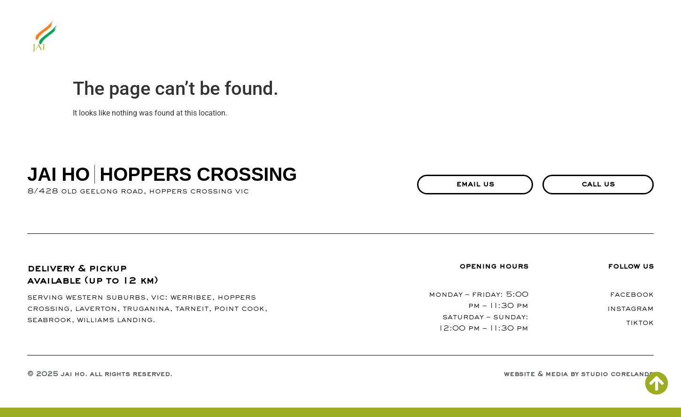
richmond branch (609, 37)
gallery (388, 37)
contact (481, 37)
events (536, 37)
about (303, 37)
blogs (434, 37)
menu (344, 37)
